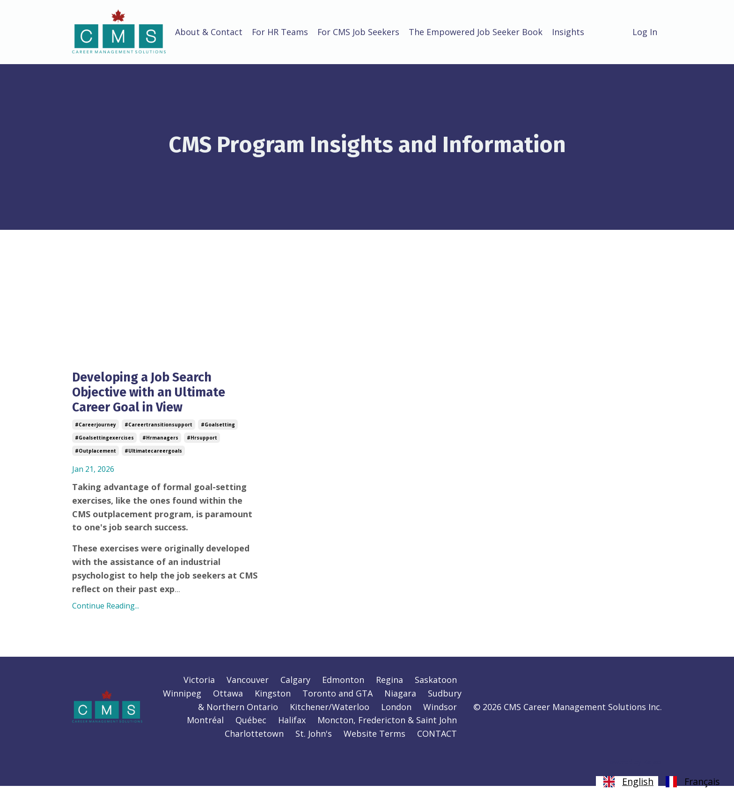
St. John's (313, 739)
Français (691, 781)
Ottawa (228, 699)
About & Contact (208, 31)
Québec (250, 726)
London (396, 713)
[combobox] (627, 781)
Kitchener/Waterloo (329, 713)
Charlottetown (254, 739)
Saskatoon (436, 685)
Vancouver (248, 685)
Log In (644, 31)
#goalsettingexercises (104, 443)
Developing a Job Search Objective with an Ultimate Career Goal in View (157, 395)
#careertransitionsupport (158, 430)
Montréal (205, 726)
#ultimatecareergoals (153, 457)
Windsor (440, 713)
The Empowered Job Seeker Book (476, 31)
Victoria (199, 685)
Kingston (273, 699)
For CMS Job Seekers (359, 31)
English (627, 781)
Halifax (292, 726)
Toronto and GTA (337, 699)
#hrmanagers (160, 443)
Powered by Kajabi (633, 767)
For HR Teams (280, 31)
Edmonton (343, 685)
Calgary (295, 685)
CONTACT (437, 739)
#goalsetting (218, 430)
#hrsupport (202, 443)
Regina (389, 685)
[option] (691, 781)
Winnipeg (182, 699)
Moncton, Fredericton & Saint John (387, 726)
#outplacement (95, 457)
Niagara (400, 699)
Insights (569, 31)
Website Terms (374, 739)
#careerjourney (95, 430)
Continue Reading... (105, 612)
